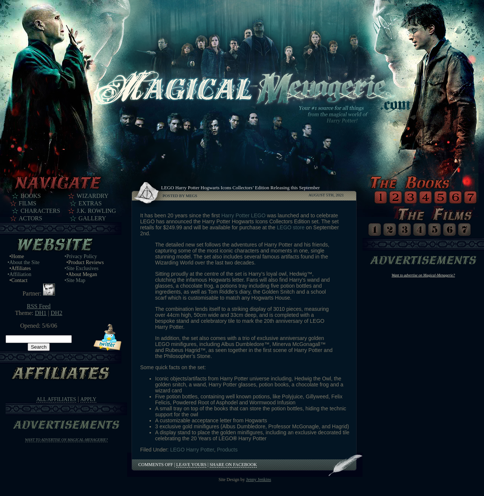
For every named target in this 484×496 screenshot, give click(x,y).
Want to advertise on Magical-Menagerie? (66, 440)
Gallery (92, 218)
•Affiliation (19, 274)
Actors (30, 218)
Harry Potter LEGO (243, 215)
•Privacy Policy (81, 256)
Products (227, 450)
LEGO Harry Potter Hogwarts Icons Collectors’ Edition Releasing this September (240, 187)
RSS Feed (39, 306)
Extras (90, 203)
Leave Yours (191, 464)
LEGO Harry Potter (192, 450)
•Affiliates (20, 268)
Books (31, 196)
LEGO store (291, 227)
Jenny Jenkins (258, 479)
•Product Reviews (85, 262)
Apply (88, 399)
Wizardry (92, 196)
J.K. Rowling (96, 211)
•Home (16, 256)
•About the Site (23, 262)
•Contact (18, 280)
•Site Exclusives (82, 268)
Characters (40, 211)
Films (27, 203)
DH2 (56, 313)
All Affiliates (56, 399)
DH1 (40, 313)
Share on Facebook (233, 464)
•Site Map (75, 280)
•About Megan (82, 274)
